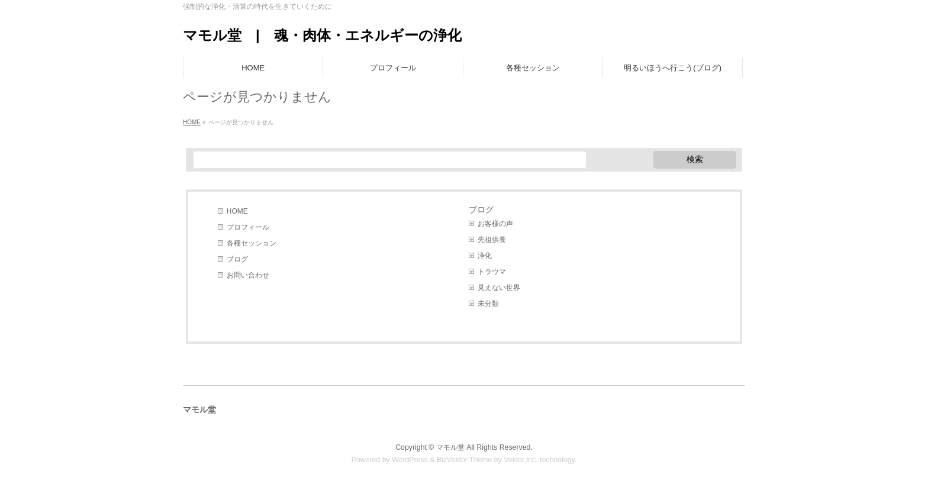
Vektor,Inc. (521, 460)
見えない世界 (499, 287)
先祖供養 (492, 240)
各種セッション (251, 243)
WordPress (410, 460)
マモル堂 (450, 447)
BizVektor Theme (464, 460)
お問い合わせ (248, 275)
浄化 (485, 256)
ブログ (237, 259)
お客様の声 (495, 224)
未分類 (488, 303)
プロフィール (248, 227)
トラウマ (492, 271)
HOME (237, 211)
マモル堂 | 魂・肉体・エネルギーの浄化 (322, 35)
